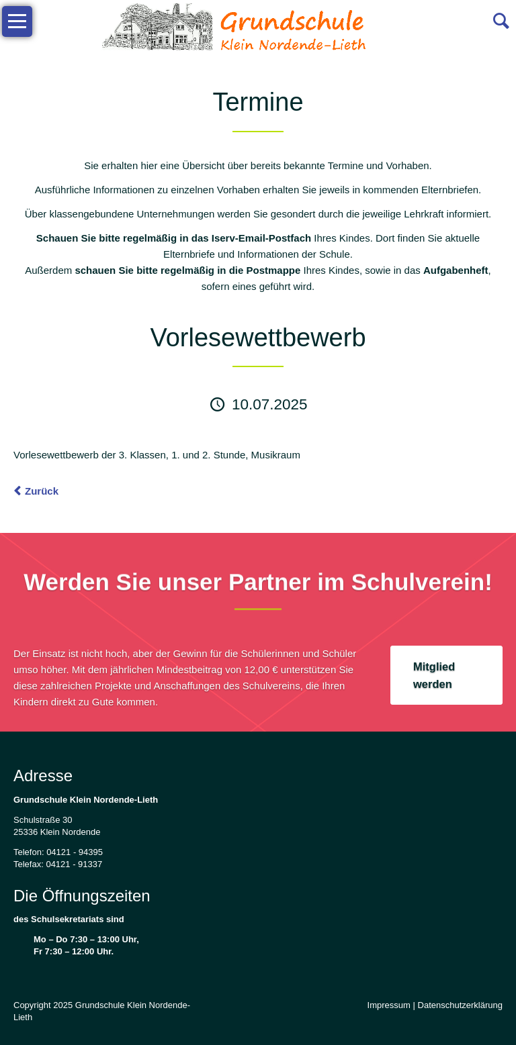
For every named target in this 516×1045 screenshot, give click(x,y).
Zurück (41, 491)
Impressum (389, 1005)
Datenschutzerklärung (460, 1005)
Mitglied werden (434, 675)
